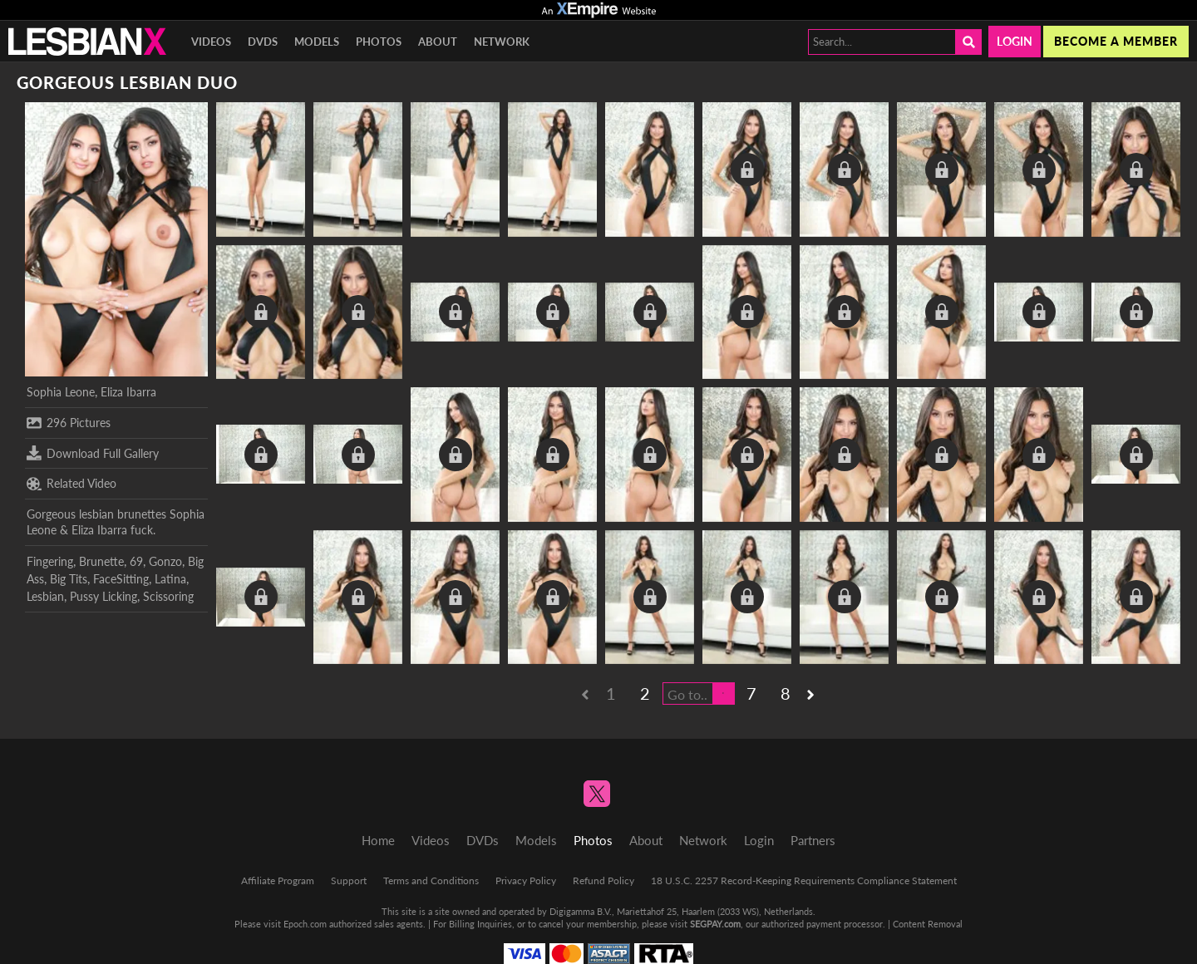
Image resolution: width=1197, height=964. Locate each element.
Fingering (50, 561)
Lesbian (45, 596)
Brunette (101, 561)
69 (136, 561)
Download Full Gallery (93, 452)
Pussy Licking (103, 596)
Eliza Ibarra (128, 392)
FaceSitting (121, 579)
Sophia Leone (61, 392)
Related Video (71, 483)
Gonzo (165, 561)
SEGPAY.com (715, 923)
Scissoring (168, 596)
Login (1014, 41)
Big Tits (68, 579)
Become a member (1116, 41)
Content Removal (928, 923)
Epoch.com (305, 923)
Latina (170, 579)
